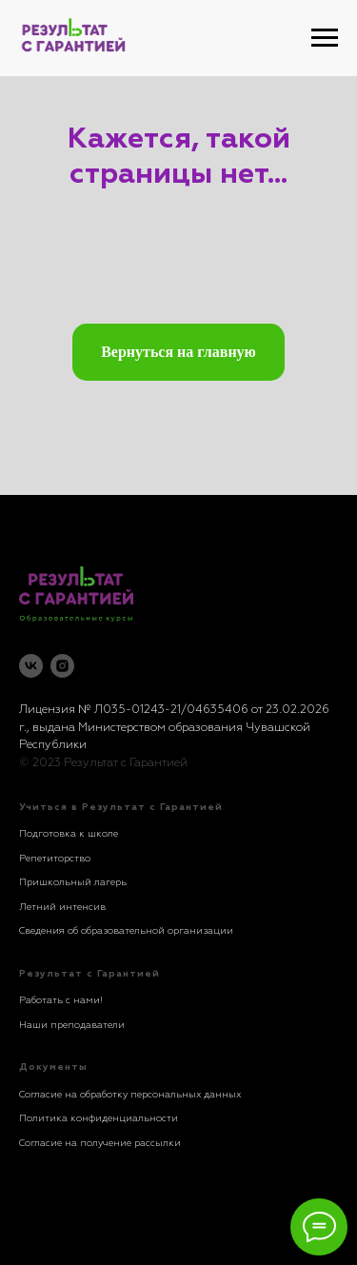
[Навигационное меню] (324, 38)
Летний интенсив (62, 907)
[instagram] (62, 666)
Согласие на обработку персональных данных (130, 1094)
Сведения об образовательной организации (126, 931)
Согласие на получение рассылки (100, 1143)
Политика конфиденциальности (98, 1118)
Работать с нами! (61, 1000)
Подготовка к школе (68, 834)
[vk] (31, 666)
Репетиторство (54, 858)
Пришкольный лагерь (73, 882)
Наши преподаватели (72, 1025)
